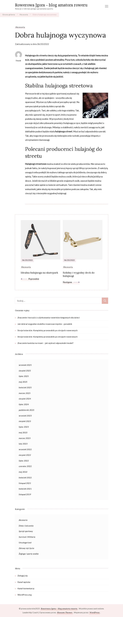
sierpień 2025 (25, 370)
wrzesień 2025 (25, 365)
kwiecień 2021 (25, 488)
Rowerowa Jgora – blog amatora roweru (51, 5)
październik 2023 (26, 410)
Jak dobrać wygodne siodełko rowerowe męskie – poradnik (45, 324)
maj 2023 (23, 432)
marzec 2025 (25, 393)
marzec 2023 (25, 438)
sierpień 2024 (25, 398)
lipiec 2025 (24, 376)
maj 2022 (23, 472)
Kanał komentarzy (26, 588)
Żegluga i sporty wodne (29, 553)
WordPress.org (25, 594)
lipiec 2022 (24, 460)
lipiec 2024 (24, 404)
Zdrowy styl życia (26, 548)
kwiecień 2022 (25, 477)
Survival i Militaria (27, 537)
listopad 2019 (25, 494)
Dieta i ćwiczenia (26, 525)
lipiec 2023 (24, 427)
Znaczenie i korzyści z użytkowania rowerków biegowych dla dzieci (49, 317)
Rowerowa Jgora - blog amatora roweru (59, 608)
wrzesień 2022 (25, 449)
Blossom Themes (64, 612)
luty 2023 (23, 443)
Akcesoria (20, 27)
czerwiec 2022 (25, 466)
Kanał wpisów (24, 582)
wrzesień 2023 (25, 415)
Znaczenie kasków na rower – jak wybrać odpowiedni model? (46, 343)
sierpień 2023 (25, 421)
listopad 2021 (25, 483)
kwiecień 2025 (25, 387)
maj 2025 (23, 382)
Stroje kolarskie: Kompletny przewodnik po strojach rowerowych (48, 330)
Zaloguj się (23, 575)
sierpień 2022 (25, 455)
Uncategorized (25, 542)
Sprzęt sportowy (26, 531)
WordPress (95, 612)
